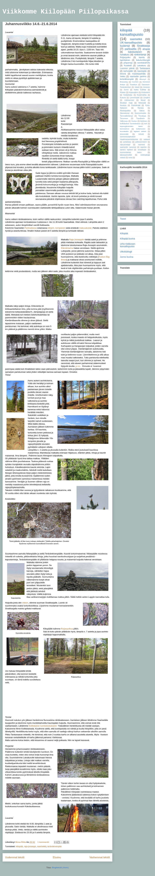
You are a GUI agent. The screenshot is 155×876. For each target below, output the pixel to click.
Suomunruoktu (140, 113)
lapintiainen (125, 60)
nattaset (147, 139)
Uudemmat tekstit (14, 857)
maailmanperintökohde (129, 139)
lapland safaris (140, 131)
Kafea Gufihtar (140, 90)
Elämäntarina (67, 248)
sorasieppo (142, 150)
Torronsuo (124, 118)
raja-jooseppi (30, 846)
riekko (122, 76)
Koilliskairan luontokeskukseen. (43, 726)
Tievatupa (142, 116)
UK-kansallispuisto (131, 42)
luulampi (125, 45)
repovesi (141, 144)
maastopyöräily (139, 74)
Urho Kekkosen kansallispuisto (127, 245)
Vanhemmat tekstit (99, 857)
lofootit (141, 134)
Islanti (137, 87)
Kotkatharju (127, 95)
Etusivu (57, 857)
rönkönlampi (140, 54)
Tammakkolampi (126, 116)
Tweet (123, 219)
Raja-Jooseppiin (76, 239)
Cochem (135, 82)
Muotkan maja (126, 103)
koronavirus (124, 129)
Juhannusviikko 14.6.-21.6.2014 (31, 24)
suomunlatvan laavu (130, 152)
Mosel (143, 100)
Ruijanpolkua (67, 629)
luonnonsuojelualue (127, 137)
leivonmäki (124, 134)
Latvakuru (141, 65)
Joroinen (146, 87)
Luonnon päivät (127, 68)
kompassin (60, 228)
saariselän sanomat (128, 147)
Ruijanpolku (125, 57)
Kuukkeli (128, 65)
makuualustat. (85, 228)
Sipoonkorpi (124, 113)
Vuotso (134, 121)
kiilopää (19, 846)
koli (145, 124)
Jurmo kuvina (126, 257)
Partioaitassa (31, 228)
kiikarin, (51, 228)
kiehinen (143, 121)
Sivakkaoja (143, 45)
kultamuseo (140, 129)
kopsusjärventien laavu (131, 126)
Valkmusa (124, 121)
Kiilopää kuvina (127, 238)
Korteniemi (145, 92)
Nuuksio (123, 105)
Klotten (123, 92)
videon (25, 603)
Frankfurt (133, 85)
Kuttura (123, 98)
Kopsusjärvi (133, 92)
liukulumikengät (143, 60)
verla (130, 158)
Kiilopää (124, 233)
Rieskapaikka (125, 111)
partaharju (127, 142)
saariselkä (41, 846)
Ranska (141, 108)
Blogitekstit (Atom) (60, 867)
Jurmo (126, 90)
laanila (141, 57)
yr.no (78, 366)
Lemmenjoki (134, 98)
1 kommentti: (44, 842)
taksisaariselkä (126, 155)
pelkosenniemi (141, 142)
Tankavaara (145, 68)
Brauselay (124, 82)
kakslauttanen (135, 52)
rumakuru (124, 54)
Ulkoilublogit (126, 251)
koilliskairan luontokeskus (130, 124)
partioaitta (130, 48)
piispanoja (128, 63)
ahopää (146, 49)
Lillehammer (129, 100)
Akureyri (143, 79)
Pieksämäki (135, 105)
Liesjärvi (146, 98)
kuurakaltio (124, 131)
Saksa (141, 111)
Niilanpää (142, 103)
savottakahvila (143, 63)
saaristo (143, 147)
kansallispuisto (131, 34)
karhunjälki (128, 71)
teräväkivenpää (54, 846)
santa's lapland (126, 150)
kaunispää (141, 71)
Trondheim (140, 118)
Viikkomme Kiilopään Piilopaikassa (66, 11)
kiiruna (123, 74)
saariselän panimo (138, 76)
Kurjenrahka (142, 95)
